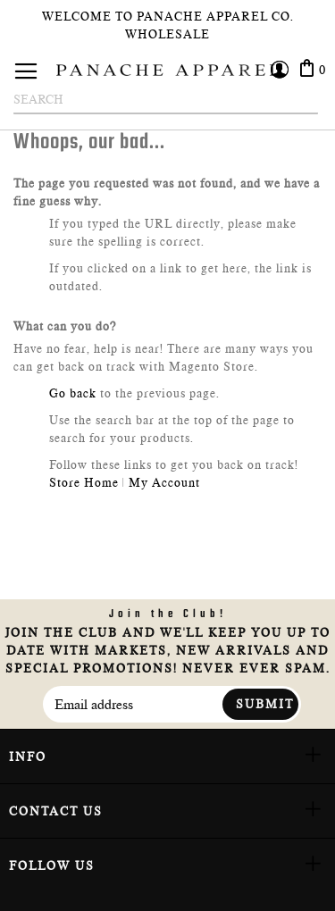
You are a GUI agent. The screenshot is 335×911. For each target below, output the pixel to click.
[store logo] (168, 70)
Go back (72, 393)
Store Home (84, 482)
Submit (265, 704)
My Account (164, 482)
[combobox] (165, 100)
